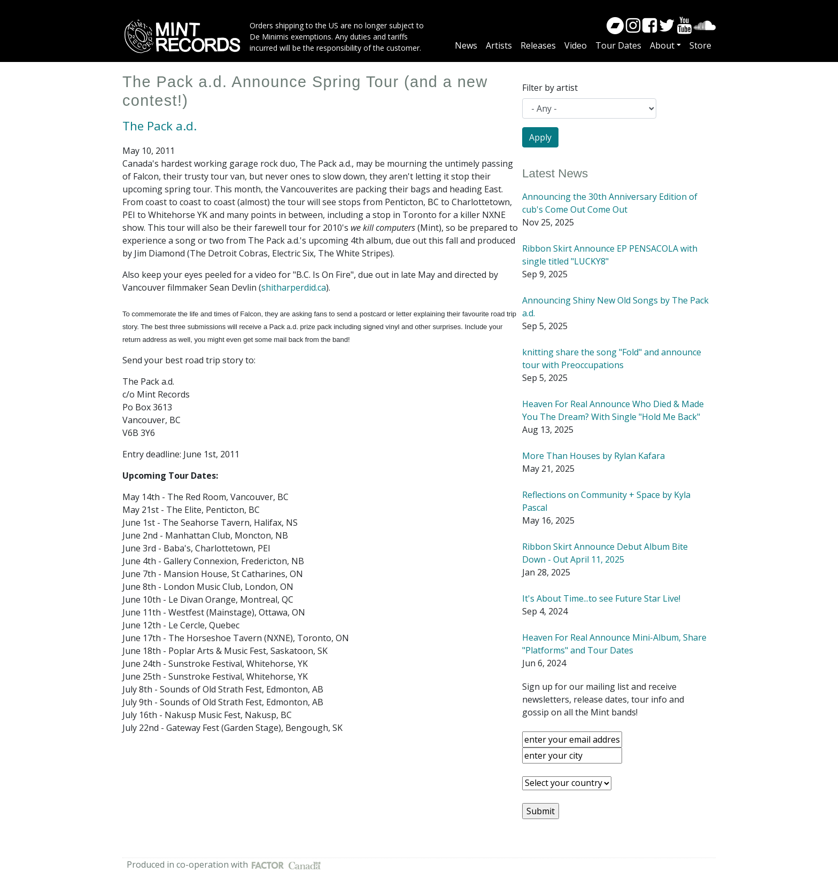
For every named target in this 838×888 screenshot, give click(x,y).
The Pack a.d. (159, 126)
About (662, 45)
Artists (499, 45)
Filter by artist (550, 88)
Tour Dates (618, 45)
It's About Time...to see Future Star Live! (601, 598)
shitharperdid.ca (293, 287)
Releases (538, 45)
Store (700, 45)
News (466, 45)
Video (575, 45)
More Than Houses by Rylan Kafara (593, 456)
